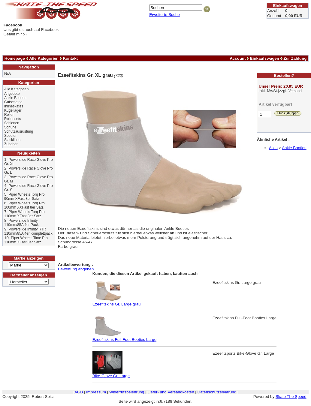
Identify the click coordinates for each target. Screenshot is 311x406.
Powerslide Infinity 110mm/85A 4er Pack (21, 222)
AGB (78, 392)
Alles (273, 148)
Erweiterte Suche (164, 14)
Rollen (9, 115)
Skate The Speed (291, 396)
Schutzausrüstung (18, 131)
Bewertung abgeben (76, 269)
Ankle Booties (15, 98)
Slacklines (12, 140)
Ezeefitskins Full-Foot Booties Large (124, 338)
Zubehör (11, 144)
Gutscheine (13, 102)
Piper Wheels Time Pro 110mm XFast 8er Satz (26, 240)
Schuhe (10, 127)
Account (238, 58)
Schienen (11, 123)
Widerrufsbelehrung (126, 392)
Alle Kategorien (44, 58)
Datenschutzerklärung (217, 392)
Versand (295, 91)
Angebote (12, 94)
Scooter (10, 136)
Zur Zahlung (294, 58)
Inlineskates (13, 106)
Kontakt (70, 58)
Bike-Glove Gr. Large (111, 374)
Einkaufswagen (264, 58)
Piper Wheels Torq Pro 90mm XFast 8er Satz (24, 196)
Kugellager (12, 110)
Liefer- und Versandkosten (170, 392)
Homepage (15, 58)
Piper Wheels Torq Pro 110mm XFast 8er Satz (24, 214)
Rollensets (12, 119)
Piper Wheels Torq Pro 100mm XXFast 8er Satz (24, 205)
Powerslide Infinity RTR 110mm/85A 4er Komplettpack (28, 231)
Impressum (96, 392)
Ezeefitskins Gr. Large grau (116, 302)
